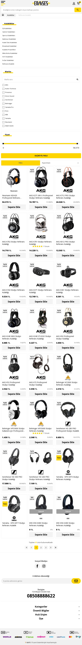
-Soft (27, 642)
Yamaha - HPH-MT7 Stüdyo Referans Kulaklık (13, 524)
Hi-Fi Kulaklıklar (7, 57)
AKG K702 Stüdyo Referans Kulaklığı (13, 242)
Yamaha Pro (8, 107)
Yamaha (6, 118)
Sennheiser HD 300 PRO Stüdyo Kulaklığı (12, 478)
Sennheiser (7, 100)
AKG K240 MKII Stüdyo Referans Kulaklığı (11, 337)
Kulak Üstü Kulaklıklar (9, 42)
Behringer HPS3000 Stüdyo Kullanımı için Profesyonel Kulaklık (13, 429)
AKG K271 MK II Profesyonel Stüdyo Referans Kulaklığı (41, 196)
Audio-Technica (9, 89)
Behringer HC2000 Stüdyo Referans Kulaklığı (66, 383)
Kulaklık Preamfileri (9, 50)
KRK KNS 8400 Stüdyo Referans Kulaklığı (38, 524)
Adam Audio (8, 126)
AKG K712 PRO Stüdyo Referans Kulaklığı (65, 196)
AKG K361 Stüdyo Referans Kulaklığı (67, 291)
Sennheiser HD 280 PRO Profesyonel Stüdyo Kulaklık (67, 429)
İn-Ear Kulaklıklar (8, 60)
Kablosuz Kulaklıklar (9, 39)
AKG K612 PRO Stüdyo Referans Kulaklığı (65, 242)
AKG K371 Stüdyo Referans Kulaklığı (40, 291)
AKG (5, 85)
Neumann (7, 122)
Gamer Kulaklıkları (8, 32)
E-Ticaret (33, 642)
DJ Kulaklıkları (7, 28)
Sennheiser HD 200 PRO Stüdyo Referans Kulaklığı (39, 478)
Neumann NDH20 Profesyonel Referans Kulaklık (11, 196)
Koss (5, 111)
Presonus (7, 92)
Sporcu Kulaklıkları (8, 35)
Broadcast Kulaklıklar (9, 46)
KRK (5, 115)
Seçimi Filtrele (41, 155)
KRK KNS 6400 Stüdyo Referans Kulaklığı (65, 524)
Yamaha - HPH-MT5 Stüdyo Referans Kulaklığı (67, 478)
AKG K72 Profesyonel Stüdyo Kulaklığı (38, 383)
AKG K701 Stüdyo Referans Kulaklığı (40, 242)
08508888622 (41, 596)
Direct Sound (8, 96)
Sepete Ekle (14, 207)
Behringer (7, 103)
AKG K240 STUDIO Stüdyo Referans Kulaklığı (40, 337)
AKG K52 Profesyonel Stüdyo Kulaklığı (11, 383)
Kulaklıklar (10, 15)
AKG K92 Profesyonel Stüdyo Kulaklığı (65, 337)
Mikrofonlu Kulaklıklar (9, 53)
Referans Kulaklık (25, 15)
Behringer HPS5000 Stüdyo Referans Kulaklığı (40, 429)
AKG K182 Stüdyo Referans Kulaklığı (13, 291)
